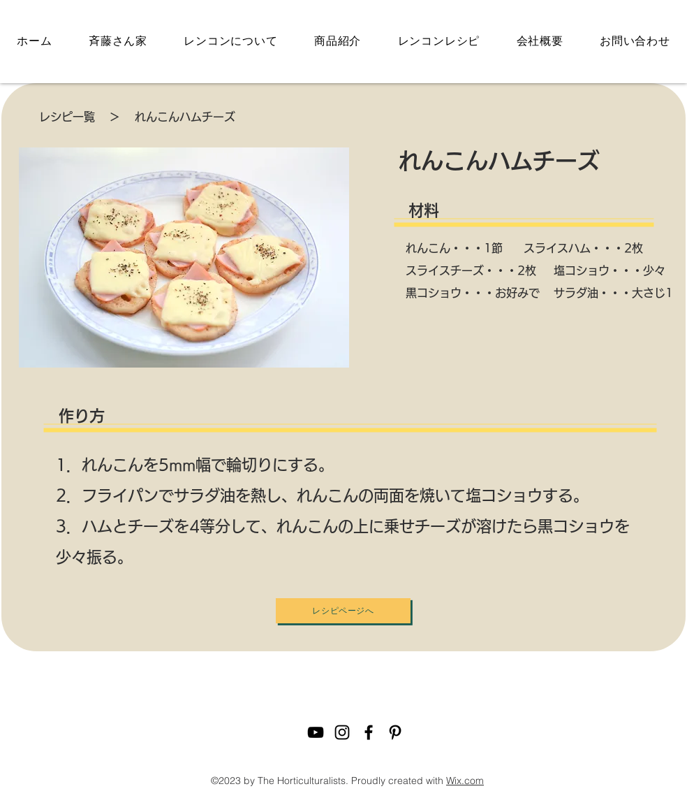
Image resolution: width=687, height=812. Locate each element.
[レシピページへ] (343, 610)
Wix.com (465, 780)
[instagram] (342, 732)
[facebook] (368, 732)
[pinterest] (395, 732)
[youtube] (315, 732)
